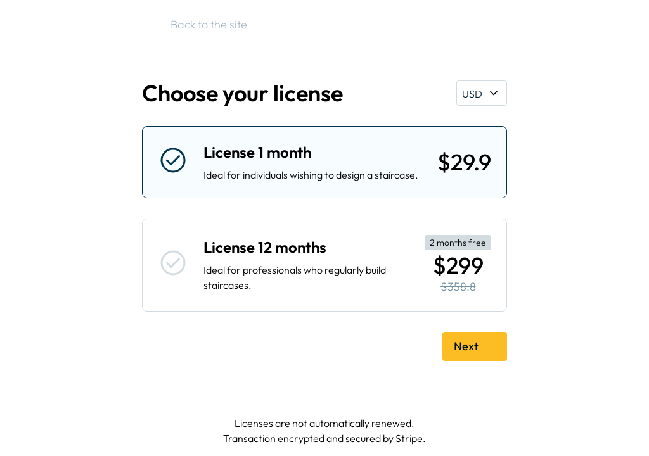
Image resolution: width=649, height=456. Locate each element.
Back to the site (202, 25)
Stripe (409, 438)
